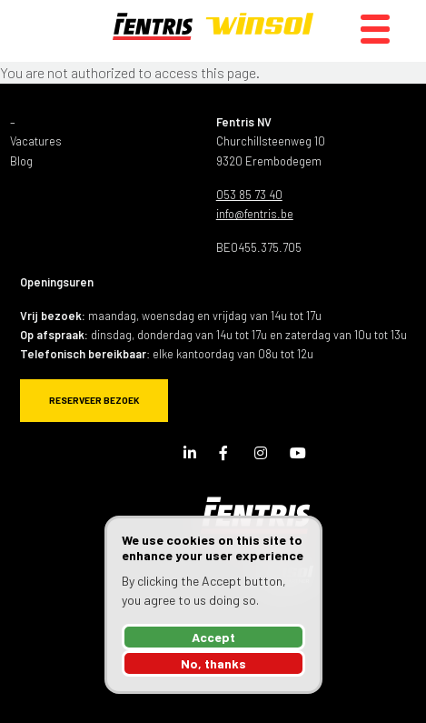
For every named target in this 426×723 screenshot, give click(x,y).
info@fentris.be (254, 213)
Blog (21, 161)
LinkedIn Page (194, 456)
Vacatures (36, 141)
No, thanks (213, 663)
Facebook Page (230, 456)
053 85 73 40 (249, 194)
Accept (213, 637)
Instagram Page (265, 456)
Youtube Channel (301, 456)
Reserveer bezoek (94, 400)
